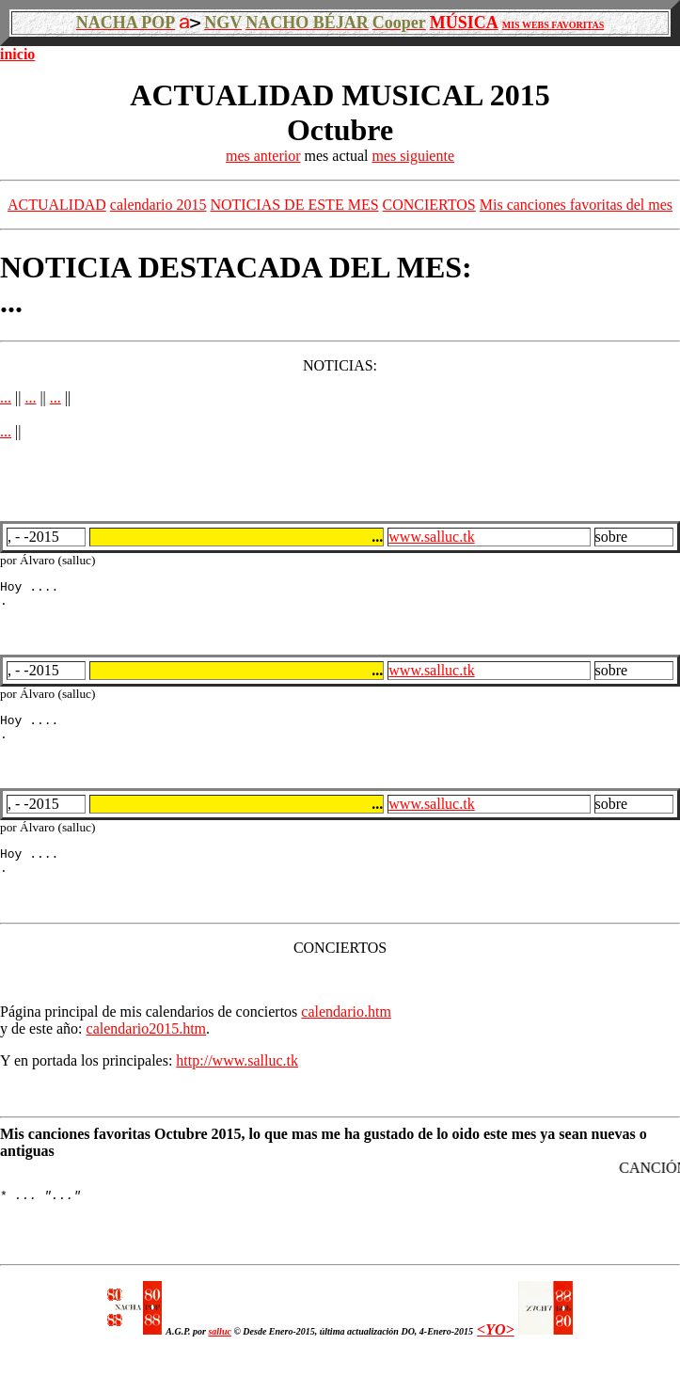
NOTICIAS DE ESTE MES (294, 205)
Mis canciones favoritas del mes (576, 205)
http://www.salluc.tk (237, 1077)
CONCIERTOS (429, 205)
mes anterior (263, 156)
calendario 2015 (158, 205)
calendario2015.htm (147, 1045)
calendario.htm (346, 1028)
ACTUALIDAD (57, 205)
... (5, 397)
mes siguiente (413, 156)
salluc (219, 1354)
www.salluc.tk (431, 537)
